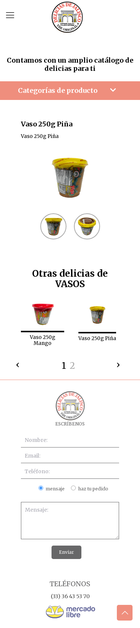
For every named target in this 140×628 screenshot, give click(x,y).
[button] (64, 367)
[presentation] (18, 363)
